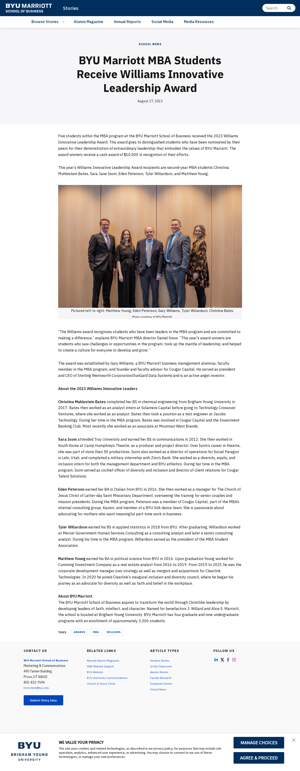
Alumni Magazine (88, 21)
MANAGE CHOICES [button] (259, 742)
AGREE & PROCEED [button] (259, 758)
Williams (113, 632)
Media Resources (199, 21)
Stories (72, 8)
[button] (292, 741)
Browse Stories (45, 21)
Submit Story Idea (47, 700)
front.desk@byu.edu (38, 688)
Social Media (162, 21)
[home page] (28, 8)
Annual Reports (127, 21)
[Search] (278, 8)
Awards (79, 632)
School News (150, 44)
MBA (96, 632)
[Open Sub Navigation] (64, 21)
